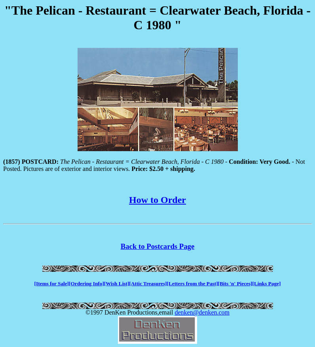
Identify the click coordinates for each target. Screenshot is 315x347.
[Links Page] (266, 283)
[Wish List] (116, 283)
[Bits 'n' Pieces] (235, 283)
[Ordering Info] (86, 283)
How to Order (157, 200)
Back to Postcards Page (157, 246)
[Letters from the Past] (192, 283)
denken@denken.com (202, 312)
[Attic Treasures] (148, 283)
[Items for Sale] (51, 283)
